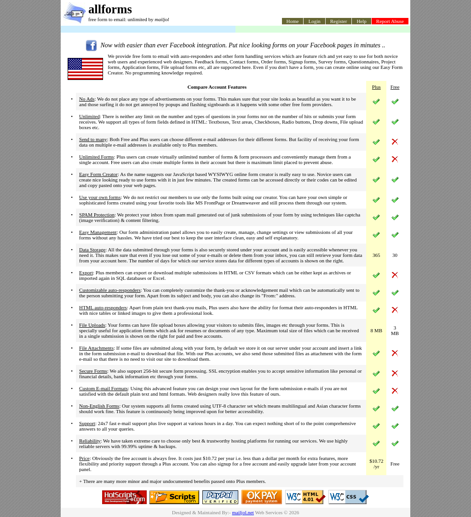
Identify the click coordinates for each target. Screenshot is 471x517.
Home (293, 21)
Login (314, 21)
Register (338, 21)
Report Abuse (390, 21)
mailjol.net (243, 512)
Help (361, 21)
